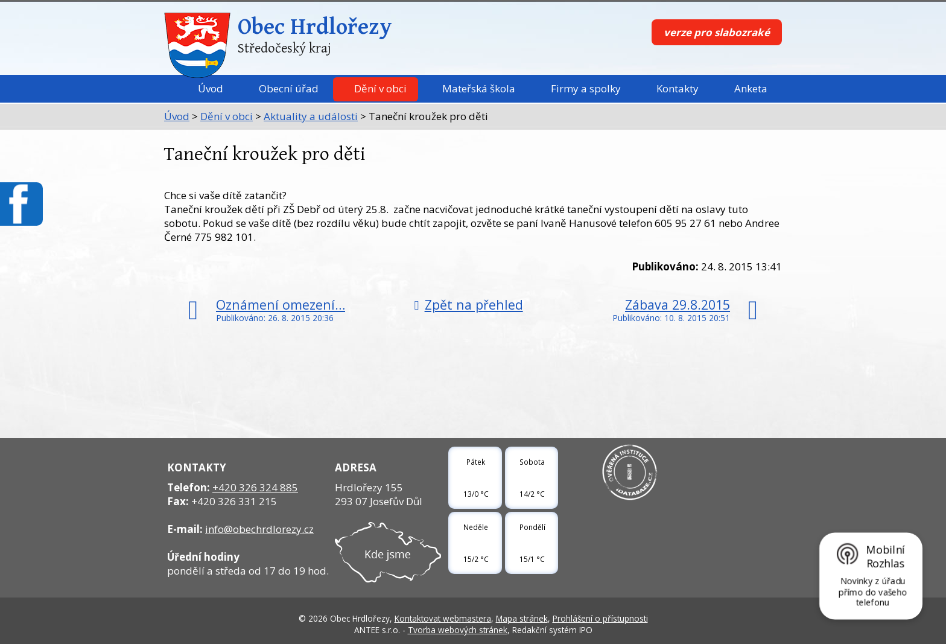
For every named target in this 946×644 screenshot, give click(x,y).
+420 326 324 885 (255, 487)
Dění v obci (380, 88)
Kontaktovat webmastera (443, 618)
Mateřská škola (478, 88)
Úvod (210, 88)
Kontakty (677, 88)
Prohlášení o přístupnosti (600, 618)
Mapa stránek (522, 618)
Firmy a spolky (586, 88)
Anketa (750, 88)
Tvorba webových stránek (457, 630)
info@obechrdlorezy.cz (259, 529)
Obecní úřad (289, 88)
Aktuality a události (311, 116)
